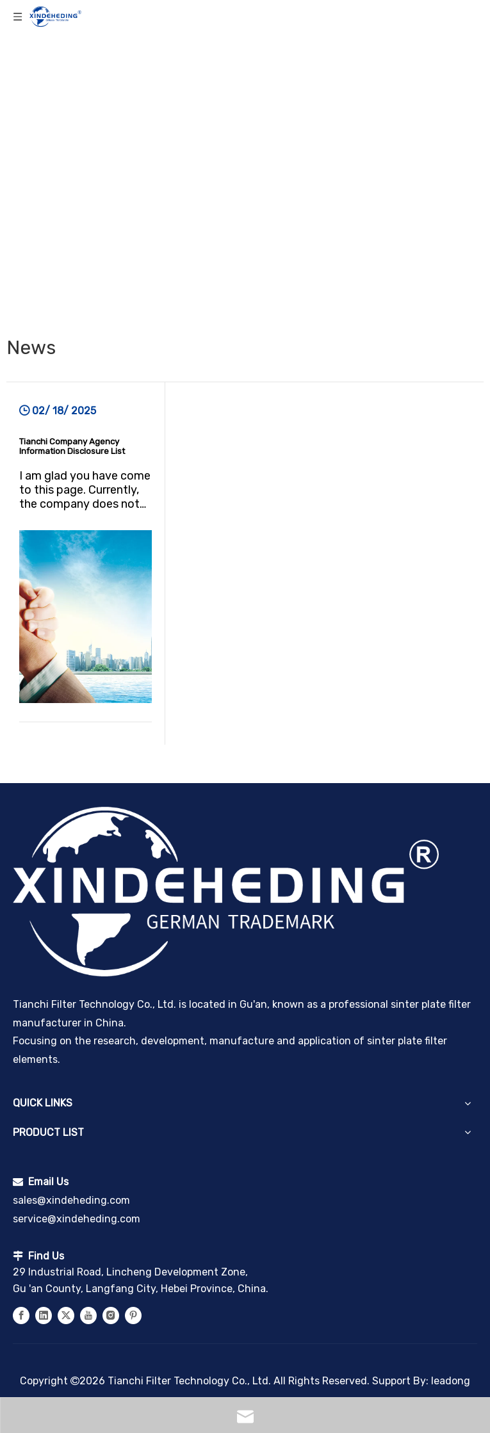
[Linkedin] (43, 1315)
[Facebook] (21, 1315)
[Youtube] (88, 1315)
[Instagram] (110, 1315)
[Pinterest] (133, 1315)
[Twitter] (66, 1315)
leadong (450, 1381)
